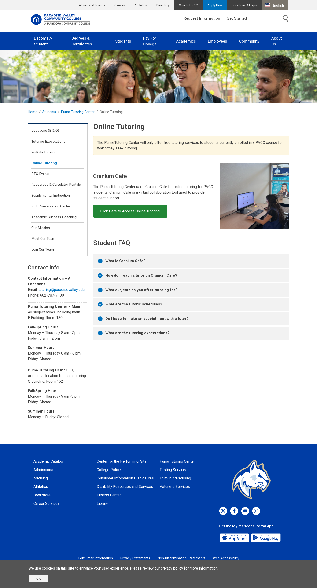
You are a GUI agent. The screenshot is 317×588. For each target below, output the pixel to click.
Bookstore (42, 495)
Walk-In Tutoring (43, 152)
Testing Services (173, 470)
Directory (162, 5)
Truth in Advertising (175, 478)
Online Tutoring (44, 163)
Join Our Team (42, 249)
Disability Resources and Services (125, 486)
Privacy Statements (135, 558)
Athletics (140, 5)
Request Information (202, 18)
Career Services (46, 503)
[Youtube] (245, 511)
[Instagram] (256, 511)
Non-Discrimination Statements (181, 558)
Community (249, 41)
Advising (40, 478)
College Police (109, 470)
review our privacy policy (163, 568)
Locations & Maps (244, 5)
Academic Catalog (48, 461)
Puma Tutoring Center (78, 112)
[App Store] (235, 537)
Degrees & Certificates (81, 41)
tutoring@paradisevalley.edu (61, 289)
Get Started (237, 18)
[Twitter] (223, 511)
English (274, 5)
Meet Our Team (43, 238)
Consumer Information (95, 558)
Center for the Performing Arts (121, 461)
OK (38, 578)
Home (32, 112)
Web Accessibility (226, 558)
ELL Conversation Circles (51, 206)
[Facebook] (234, 511)
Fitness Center (109, 495)
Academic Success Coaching (54, 217)
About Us (276, 41)
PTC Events (40, 174)
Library (102, 503)
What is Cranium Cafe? (122, 261)
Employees (217, 41)
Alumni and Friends (92, 5)
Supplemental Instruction (50, 195)
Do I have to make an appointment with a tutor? (143, 318)
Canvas (119, 5)
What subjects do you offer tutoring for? (137, 290)
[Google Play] (266, 537)
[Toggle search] (285, 18)
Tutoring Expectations (48, 141)
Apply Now (214, 5)
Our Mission (40, 228)
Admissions (43, 470)
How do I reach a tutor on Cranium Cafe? (137, 275)
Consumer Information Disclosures (125, 478)
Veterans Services (175, 486)
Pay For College (149, 41)
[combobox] (275, 5)
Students (123, 41)
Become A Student (43, 41)
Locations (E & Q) (45, 130)
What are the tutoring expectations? (134, 333)
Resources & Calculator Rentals (56, 184)
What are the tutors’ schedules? (130, 304)
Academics (186, 41)
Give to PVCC (188, 5)
